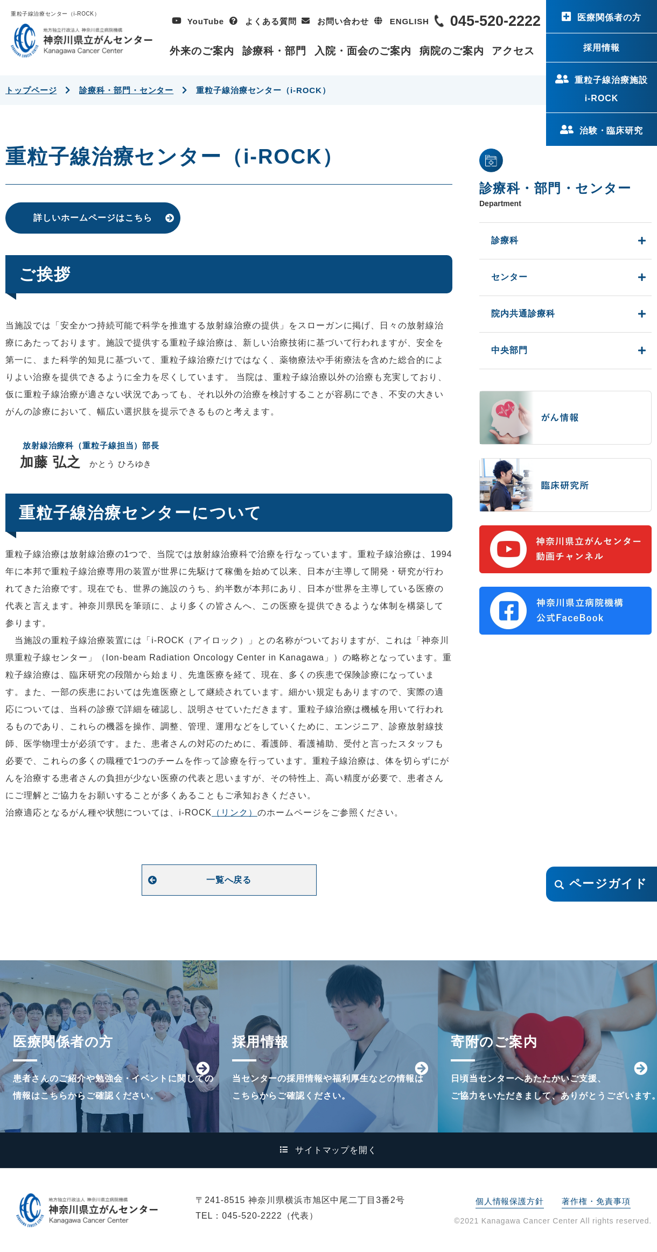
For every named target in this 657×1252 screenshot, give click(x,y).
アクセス (513, 51)
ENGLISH (409, 21)
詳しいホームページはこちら (92, 217)
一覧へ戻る (229, 879)
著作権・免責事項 (596, 1201)
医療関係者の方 (609, 17)
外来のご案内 (202, 51)
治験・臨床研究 (611, 130)
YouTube (205, 21)
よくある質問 (270, 21)
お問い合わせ (342, 21)
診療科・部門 (274, 51)
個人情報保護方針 (510, 1201)
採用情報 (601, 47)
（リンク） (234, 812)
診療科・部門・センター (126, 90)
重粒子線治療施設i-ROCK (611, 89)
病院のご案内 (452, 51)
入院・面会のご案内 (362, 51)
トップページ (31, 90)
